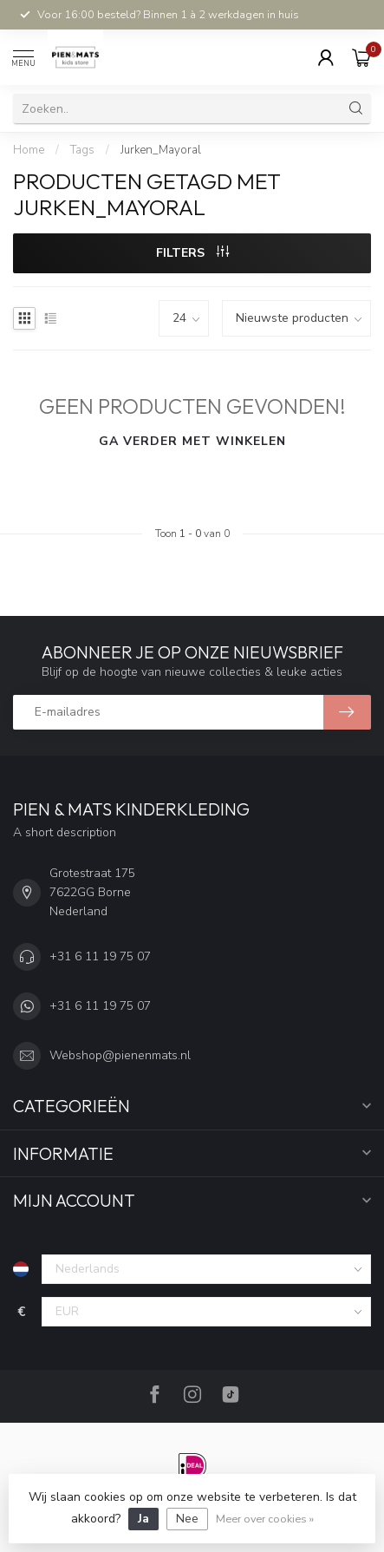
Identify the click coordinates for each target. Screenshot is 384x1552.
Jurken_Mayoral (160, 150)
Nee (187, 1518)
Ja (143, 1518)
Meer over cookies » (265, 1518)
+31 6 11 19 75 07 (100, 956)
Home (28, 150)
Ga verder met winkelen (192, 441)
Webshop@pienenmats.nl (120, 1055)
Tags (82, 150)
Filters (192, 253)
